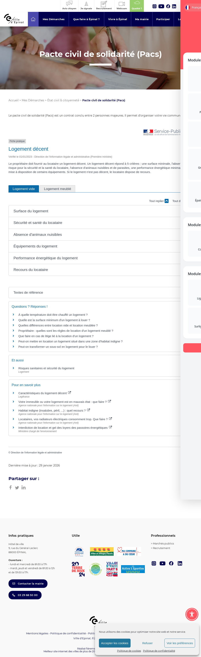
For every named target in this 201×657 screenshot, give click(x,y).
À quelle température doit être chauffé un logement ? (53, 314)
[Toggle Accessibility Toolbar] (192, 614)
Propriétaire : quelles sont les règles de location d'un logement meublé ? (65, 330)
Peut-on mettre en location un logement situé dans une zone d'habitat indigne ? (70, 341)
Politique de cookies (129, 650)
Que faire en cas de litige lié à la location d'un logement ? (56, 336)
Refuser (147, 643)
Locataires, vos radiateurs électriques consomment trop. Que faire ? (65, 419)
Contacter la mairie (28, 583)
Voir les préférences (180, 643)
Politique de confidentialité (159, 650)
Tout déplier (182, 201)
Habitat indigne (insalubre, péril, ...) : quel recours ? (54, 410)
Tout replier (159, 201)
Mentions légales (37, 633)
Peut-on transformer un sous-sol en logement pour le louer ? (58, 346)
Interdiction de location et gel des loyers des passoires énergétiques (65, 427)
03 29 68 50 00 (25, 595)
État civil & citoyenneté (63, 100)
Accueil (14, 100)
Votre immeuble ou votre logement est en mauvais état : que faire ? (64, 401)
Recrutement (161, 548)
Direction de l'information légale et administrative (36, 452)
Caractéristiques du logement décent (44, 393)
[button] (100, 211)
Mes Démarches (33, 100)
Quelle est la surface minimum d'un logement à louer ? (54, 320)
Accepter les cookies (114, 643)
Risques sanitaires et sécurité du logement (46, 368)
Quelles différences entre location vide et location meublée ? (58, 325)
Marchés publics (163, 543)
